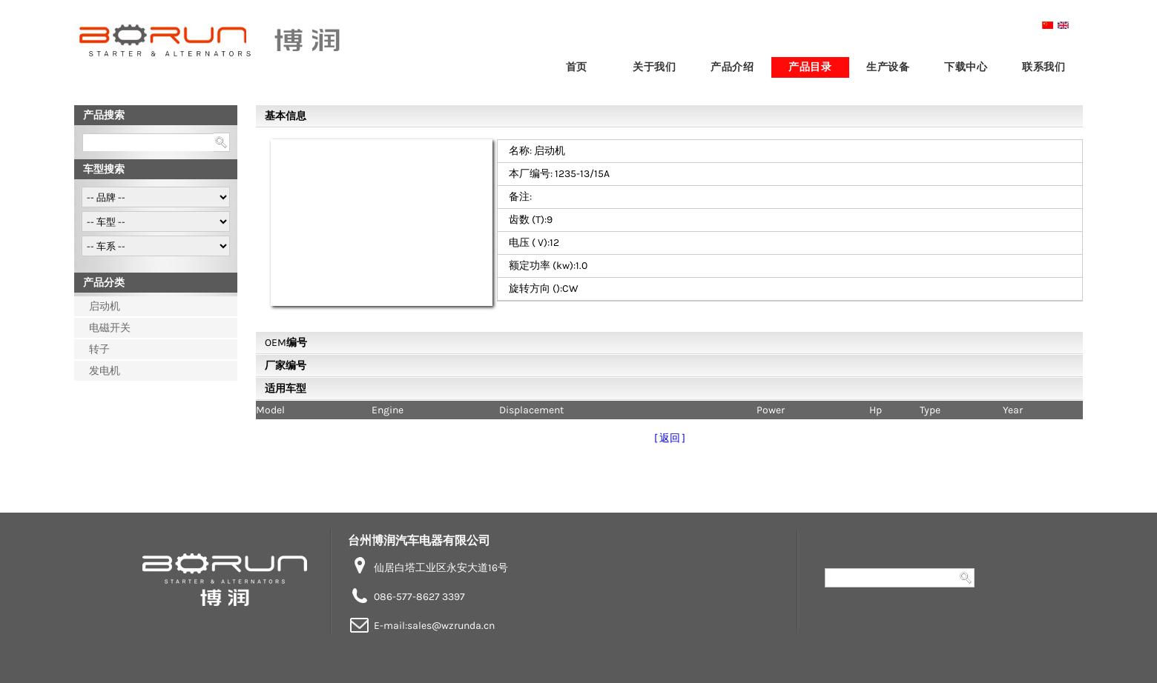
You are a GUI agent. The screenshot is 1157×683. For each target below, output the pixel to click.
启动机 (104, 306)
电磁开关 (110, 327)
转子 (99, 349)
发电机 (104, 370)
